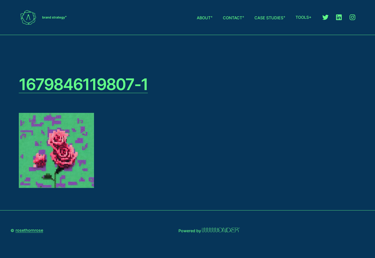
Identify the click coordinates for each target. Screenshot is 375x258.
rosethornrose (29, 230)
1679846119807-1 (83, 84)
